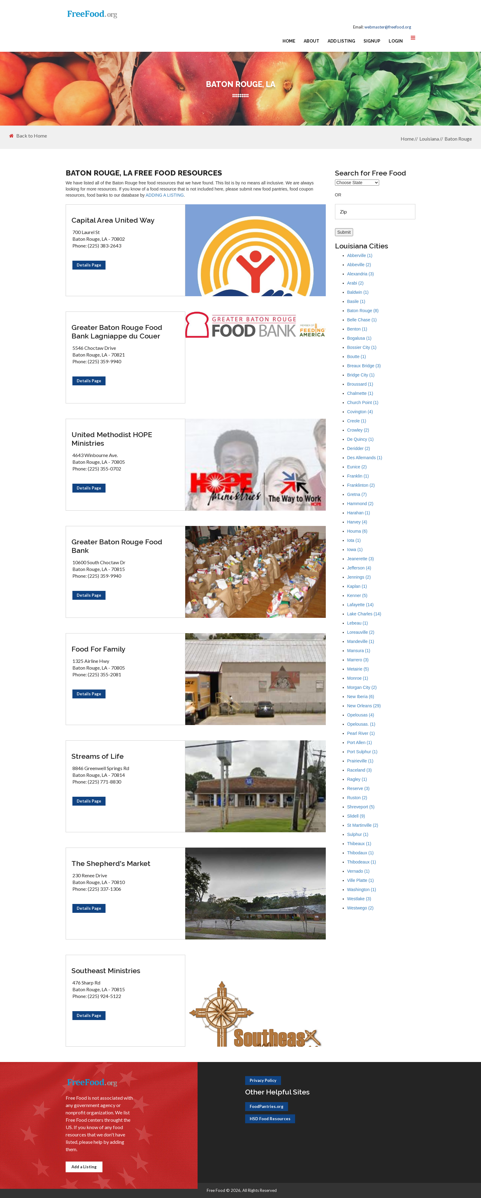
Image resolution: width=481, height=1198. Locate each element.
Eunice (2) (357, 466)
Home (289, 41)
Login (396, 41)
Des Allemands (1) (364, 457)
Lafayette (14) (360, 604)
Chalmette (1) (360, 393)
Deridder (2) (358, 448)
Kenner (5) (357, 595)
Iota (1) (354, 540)
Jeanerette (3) (360, 558)
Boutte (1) (356, 356)
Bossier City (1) (362, 347)
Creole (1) (356, 420)
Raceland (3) (359, 770)
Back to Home (28, 135)
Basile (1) (356, 301)
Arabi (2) (355, 283)
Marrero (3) (358, 659)
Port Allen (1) (359, 742)
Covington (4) (360, 411)
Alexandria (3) (360, 273)
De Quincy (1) (360, 439)
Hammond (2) (360, 503)
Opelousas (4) (360, 714)
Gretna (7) (357, 494)
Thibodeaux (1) (361, 862)
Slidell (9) (356, 816)
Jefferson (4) (359, 567)
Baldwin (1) (358, 292)
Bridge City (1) (361, 374)
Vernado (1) (358, 871)
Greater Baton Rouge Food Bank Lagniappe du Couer (116, 331)
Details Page (89, 265)
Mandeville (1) (360, 641)
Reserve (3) (358, 788)
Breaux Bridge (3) (364, 365)
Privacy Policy (263, 1080)
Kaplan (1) (357, 586)
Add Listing (341, 41)
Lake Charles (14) (364, 613)
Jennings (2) (359, 577)
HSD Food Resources (270, 1118)
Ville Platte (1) (360, 880)
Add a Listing (84, 1166)
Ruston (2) (357, 797)
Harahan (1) (358, 512)
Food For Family (98, 649)
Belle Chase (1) (362, 319)
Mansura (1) (358, 650)
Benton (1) (357, 329)
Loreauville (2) (361, 632)
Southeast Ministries (105, 970)
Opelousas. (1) (361, 724)
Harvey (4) (357, 522)
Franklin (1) (358, 476)
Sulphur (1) (357, 834)
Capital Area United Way (113, 220)
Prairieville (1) (360, 760)
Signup (372, 41)
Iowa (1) (355, 549)
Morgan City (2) (362, 687)
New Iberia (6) (360, 696)
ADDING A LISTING (165, 195)
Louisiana (429, 139)
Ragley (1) (357, 779)
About (311, 41)
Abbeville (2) (359, 264)
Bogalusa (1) (359, 338)
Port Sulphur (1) (362, 751)
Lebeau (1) (357, 623)
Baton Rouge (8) (363, 310)
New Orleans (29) (364, 705)
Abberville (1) (359, 255)
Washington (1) (361, 889)
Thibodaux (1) (360, 852)
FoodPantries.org (266, 1106)
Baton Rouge (458, 139)
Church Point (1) (363, 402)
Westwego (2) (360, 907)
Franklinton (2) (361, 485)
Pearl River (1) (361, 733)
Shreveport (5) (361, 806)
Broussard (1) (360, 384)
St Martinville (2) (362, 825)
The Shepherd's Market (110, 863)
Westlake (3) (359, 898)
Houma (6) (357, 531)
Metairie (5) (358, 669)
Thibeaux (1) (359, 843)
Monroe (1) (357, 678)
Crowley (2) (358, 430)
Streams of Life (97, 756)
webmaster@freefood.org (387, 27)
